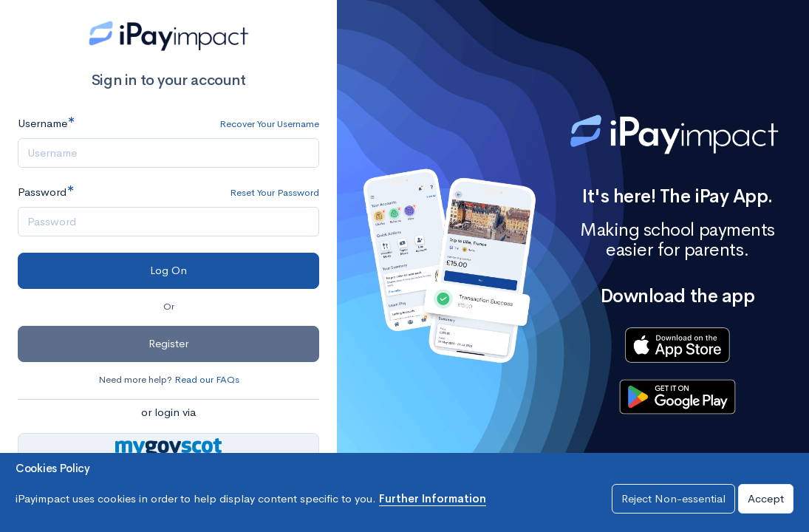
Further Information (432, 498)
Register (168, 343)
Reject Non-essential (673, 498)
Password (42, 192)
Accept (766, 498)
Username (42, 123)
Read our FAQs (206, 379)
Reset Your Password (274, 192)
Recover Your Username (269, 123)
